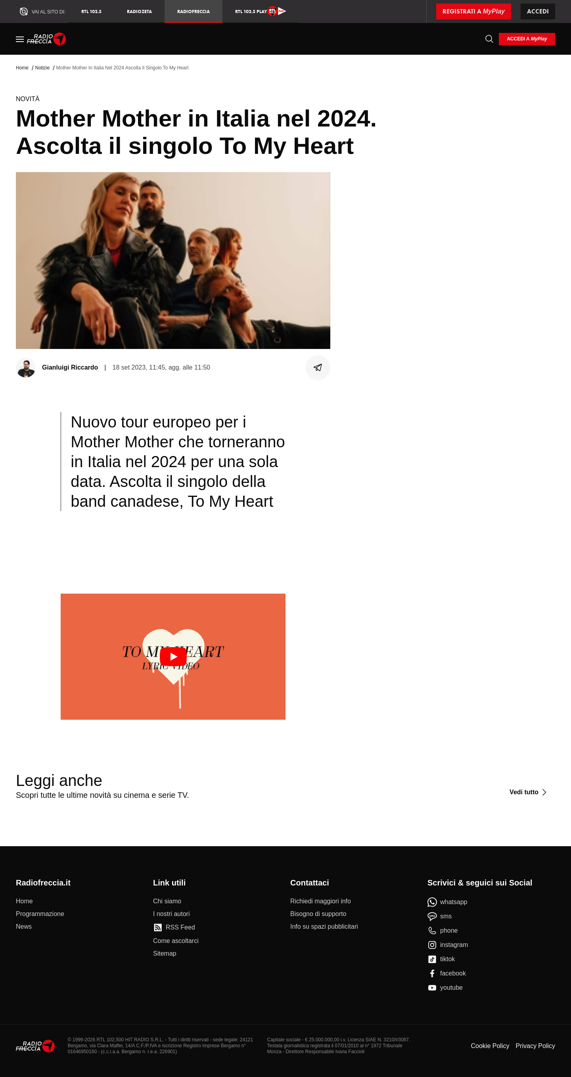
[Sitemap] (164, 954)
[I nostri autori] (171, 914)
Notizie (42, 68)
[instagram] (447, 945)
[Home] (46, 39)
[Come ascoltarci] (176, 941)
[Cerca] (489, 39)
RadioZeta (139, 11)
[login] (527, 39)
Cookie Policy (490, 1046)
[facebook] (446, 973)
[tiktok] (441, 959)
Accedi (538, 11)
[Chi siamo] (167, 901)
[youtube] (445, 988)
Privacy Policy (535, 1046)
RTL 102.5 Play (260, 11)
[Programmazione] (40, 914)
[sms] (439, 916)
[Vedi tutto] (529, 792)
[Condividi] (318, 368)
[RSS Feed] (174, 927)
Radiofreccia (193, 11)
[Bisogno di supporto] (318, 914)
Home (22, 68)
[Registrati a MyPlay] (473, 11)
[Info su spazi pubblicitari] (324, 927)
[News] (24, 927)
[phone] (442, 930)
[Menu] (20, 39)
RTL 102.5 (91, 11)
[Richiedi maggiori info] (320, 901)
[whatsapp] (447, 902)
